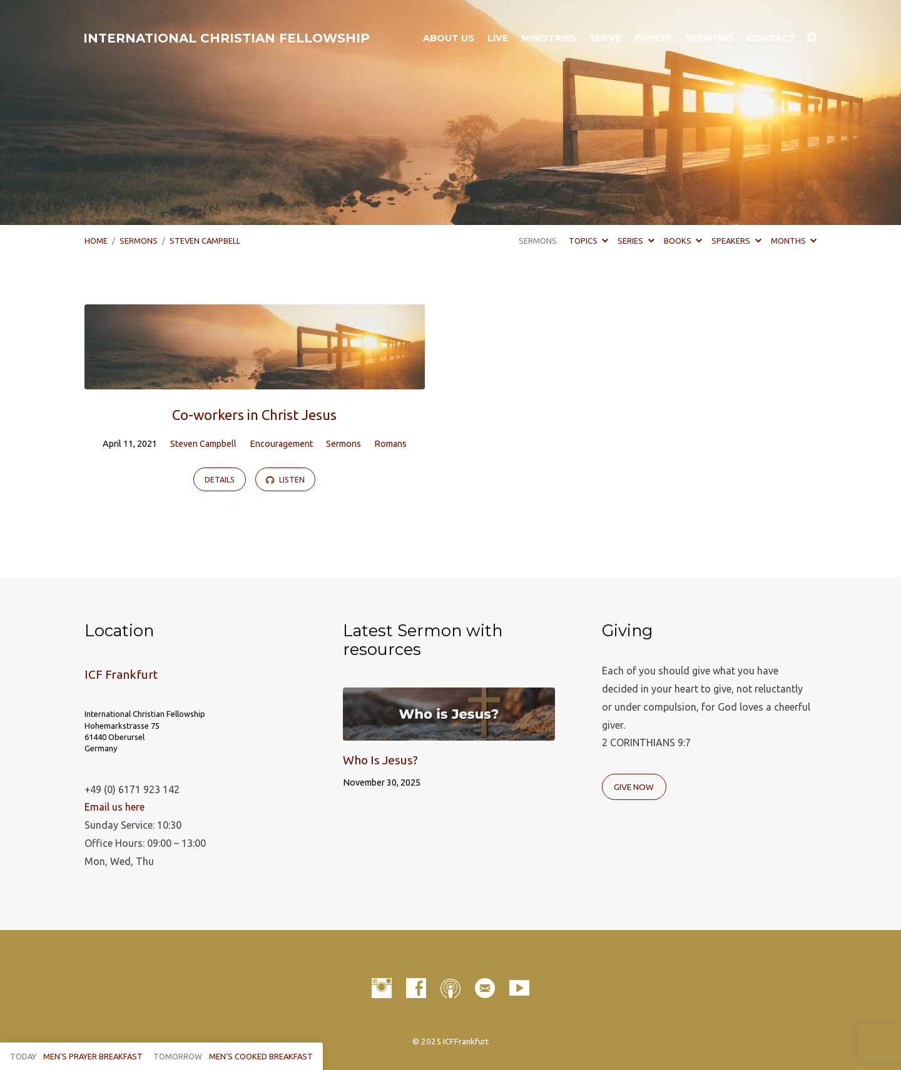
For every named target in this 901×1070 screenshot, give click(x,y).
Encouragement (281, 444)
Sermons (709, 38)
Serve (605, 38)
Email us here (114, 806)
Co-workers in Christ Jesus (254, 414)
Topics (588, 240)
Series (636, 240)
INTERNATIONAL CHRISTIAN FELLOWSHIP (226, 38)
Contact (771, 38)
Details (220, 480)
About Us (448, 38)
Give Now (634, 787)
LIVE (497, 38)
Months (794, 240)
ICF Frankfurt (121, 674)
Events (653, 38)
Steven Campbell (205, 240)
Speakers (736, 240)
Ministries (548, 38)
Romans (390, 444)
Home (96, 240)
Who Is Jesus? (380, 760)
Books (683, 240)
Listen (285, 480)
